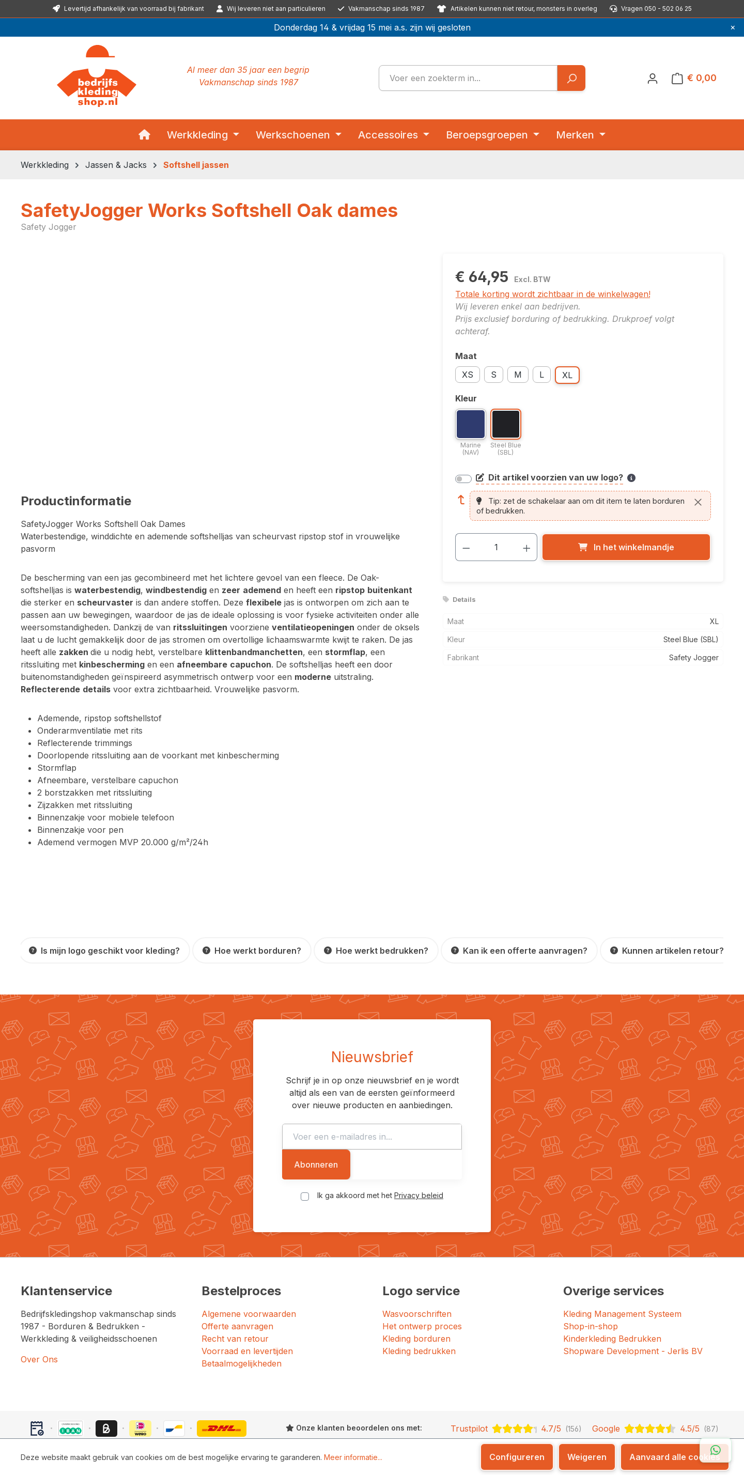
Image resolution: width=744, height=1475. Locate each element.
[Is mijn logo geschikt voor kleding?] (104, 950)
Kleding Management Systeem (622, 1275)
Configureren (517, 1457)
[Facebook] (561, 1423)
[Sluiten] (698, 501)
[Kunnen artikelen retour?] (667, 950)
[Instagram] (572, 1423)
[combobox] (468, 78)
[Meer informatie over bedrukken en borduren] (631, 478)
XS (467, 374)
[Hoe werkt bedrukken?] (376, 950)
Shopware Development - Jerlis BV (633, 1313)
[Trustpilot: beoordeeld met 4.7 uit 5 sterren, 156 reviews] (516, 1390)
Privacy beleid (418, 1157)
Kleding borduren (416, 1300)
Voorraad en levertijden (247, 1313)
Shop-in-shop (590, 1288)
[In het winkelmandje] (626, 547)
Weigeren (587, 1457)
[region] (221, 365)
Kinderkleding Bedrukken (612, 1300)
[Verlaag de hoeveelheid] (466, 547)
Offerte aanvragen (237, 1288)
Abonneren (532, 1126)
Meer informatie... (353, 1457)
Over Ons (39, 1321)
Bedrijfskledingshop (91, 1422)
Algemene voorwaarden (249, 1275)
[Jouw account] (652, 78)
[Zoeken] (571, 78)
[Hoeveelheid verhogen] (527, 547)
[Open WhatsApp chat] (716, 1450)
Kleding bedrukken (419, 1313)
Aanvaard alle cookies (674, 1457)
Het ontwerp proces (422, 1288)
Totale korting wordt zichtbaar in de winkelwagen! (552, 294)
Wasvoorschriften (417, 1275)
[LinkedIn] (583, 1423)
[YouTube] (595, 1423)
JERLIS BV (321, 1422)
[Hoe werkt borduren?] (251, 950)
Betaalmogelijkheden (242, 1325)
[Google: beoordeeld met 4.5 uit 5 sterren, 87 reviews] (655, 1390)
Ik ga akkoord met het (380, 1157)
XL (567, 375)
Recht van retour (235, 1300)
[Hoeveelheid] (496, 547)
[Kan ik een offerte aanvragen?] (519, 950)
